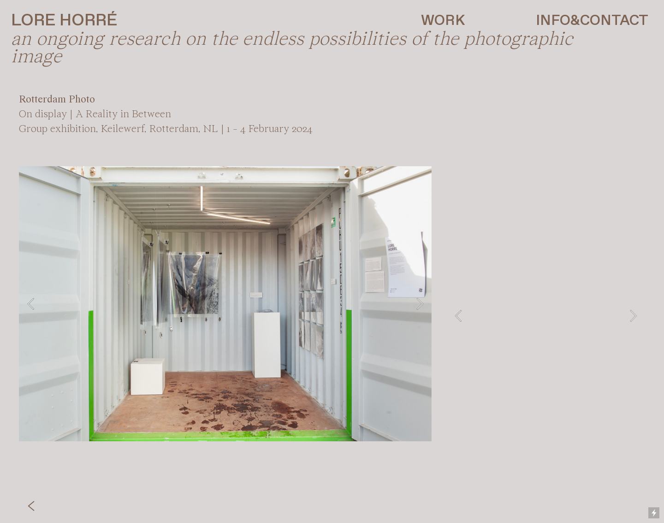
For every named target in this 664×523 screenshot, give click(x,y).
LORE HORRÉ (64, 20)
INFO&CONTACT (592, 21)
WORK (443, 21)
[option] (225, 303)
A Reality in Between (123, 114)
